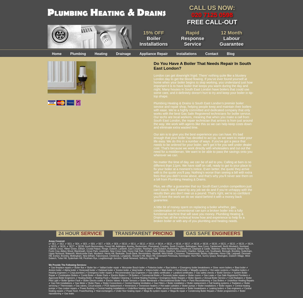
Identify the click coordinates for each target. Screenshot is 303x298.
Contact (211, 54)
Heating (101, 54)
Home (56, 54)
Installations (186, 54)
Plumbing (78, 54)
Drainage (123, 54)
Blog (231, 54)
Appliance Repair (153, 54)
